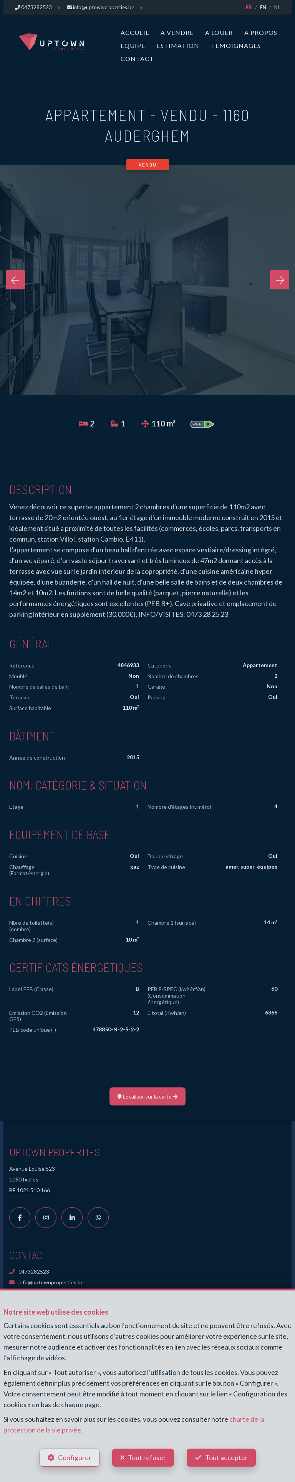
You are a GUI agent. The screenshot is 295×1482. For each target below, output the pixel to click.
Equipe (133, 45)
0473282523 (29, 1271)
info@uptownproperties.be (46, 1282)
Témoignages (236, 45)
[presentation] (15, 279)
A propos (260, 32)
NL (277, 7)
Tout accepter (226, 1457)
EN (263, 7)
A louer (219, 32)
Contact (137, 58)
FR (249, 7)
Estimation (178, 45)
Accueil (135, 32)
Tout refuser (147, 1457)
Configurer (74, 1457)
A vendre (177, 32)
